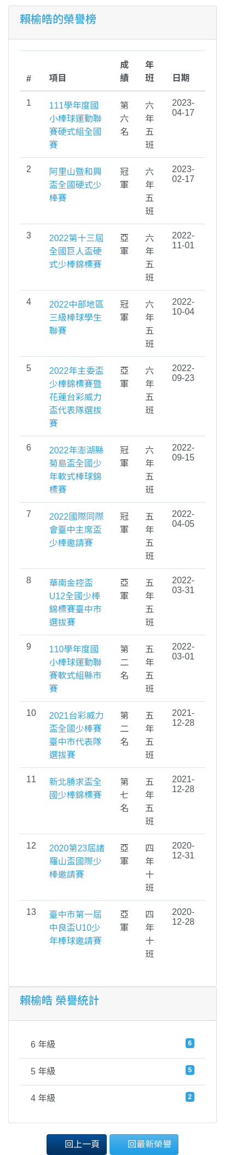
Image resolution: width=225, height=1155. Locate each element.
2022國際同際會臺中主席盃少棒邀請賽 (76, 530)
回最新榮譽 (144, 1144)
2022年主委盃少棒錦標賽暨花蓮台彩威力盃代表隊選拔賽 (76, 397)
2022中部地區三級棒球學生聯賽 (76, 317)
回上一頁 (77, 1144)
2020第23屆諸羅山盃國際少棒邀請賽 (77, 861)
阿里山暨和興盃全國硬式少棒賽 (75, 185)
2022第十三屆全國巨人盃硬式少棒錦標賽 (76, 251)
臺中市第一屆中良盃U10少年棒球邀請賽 (75, 928)
